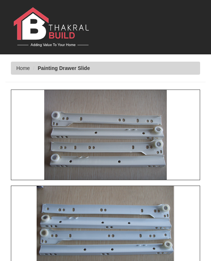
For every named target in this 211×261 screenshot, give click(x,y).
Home (23, 68)
